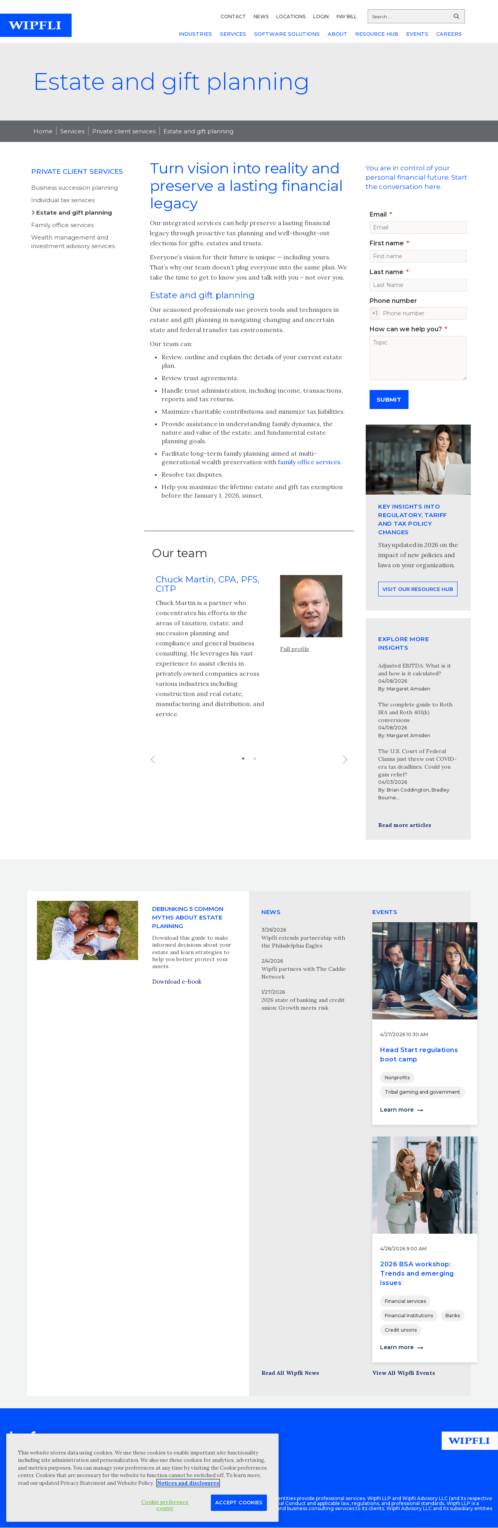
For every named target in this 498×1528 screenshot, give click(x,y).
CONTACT (233, 16)
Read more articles (404, 825)
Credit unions (401, 1330)
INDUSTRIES (195, 34)
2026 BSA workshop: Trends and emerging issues (417, 1274)
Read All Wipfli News (290, 1372)
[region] (142, 1478)
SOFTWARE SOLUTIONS (287, 34)
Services (72, 131)
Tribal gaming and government (422, 1092)
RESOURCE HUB (376, 34)
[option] (249, 685)
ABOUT (337, 34)
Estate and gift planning (198, 131)
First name (387, 243)
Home (43, 131)
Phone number (393, 300)
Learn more (397, 1109)
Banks (452, 1315)
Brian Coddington (408, 790)
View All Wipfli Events (403, 1372)
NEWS (261, 16)
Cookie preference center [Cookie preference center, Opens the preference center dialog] (165, 1505)
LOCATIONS (290, 16)
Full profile (294, 682)
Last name (386, 272)
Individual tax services (63, 200)
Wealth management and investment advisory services (73, 242)
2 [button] (255, 792)
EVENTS (417, 34)
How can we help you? (406, 329)
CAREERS (449, 34)
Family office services (62, 225)
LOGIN (321, 16)
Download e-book (177, 1017)
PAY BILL (347, 16)
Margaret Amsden (408, 689)
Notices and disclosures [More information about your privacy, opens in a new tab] (188, 1483)
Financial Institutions (409, 1315)
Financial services (405, 1301)
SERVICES (233, 34)
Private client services (124, 131)
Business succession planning (74, 187)
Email (378, 214)
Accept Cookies (239, 1502)
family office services (309, 462)
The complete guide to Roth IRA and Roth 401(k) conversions (415, 712)
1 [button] (243, 792)
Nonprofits (397, 1077)
